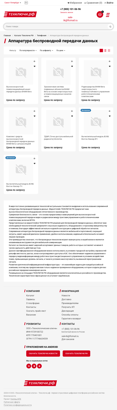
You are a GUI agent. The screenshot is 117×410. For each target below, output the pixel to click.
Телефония (41, 35)
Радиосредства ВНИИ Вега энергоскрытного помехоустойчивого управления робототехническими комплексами (95, 91)
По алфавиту (45, 50)
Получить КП (68, 307)
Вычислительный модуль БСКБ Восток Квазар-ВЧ (95, 137)
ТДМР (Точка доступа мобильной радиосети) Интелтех (58, 137)
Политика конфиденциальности (18, 405)
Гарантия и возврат (71, 318)
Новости (66, 295)
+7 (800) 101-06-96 (70, 10)
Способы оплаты (70, 314)
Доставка (66, 299)
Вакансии (31, 314)
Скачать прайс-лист (36, 311)
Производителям (70, 303)
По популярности (27, 50)
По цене (59, 50)
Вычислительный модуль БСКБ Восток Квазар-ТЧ (20, 185)
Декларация (86, 110)
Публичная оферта (12, 402)
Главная (7, 35)
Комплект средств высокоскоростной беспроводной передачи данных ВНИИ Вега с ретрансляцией (20, 140)
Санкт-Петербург (12, 3)
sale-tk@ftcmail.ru (70, 19)
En (26, 3)
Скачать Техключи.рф (76, 353)
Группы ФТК (15, 399)
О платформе (32, 303)
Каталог (30, 295)
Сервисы (30, 299)
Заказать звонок (66, 12)
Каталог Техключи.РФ (24, 35)
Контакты (31, 307)
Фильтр (12, 50)
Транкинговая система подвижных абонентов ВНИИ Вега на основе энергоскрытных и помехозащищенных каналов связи (58, 91)
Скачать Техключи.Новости (43, 353)
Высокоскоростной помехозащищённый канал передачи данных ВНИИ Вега (19, 89)
